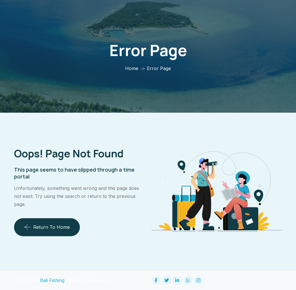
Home (131, 68)
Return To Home (47, 227)
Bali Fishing (52, 280)
